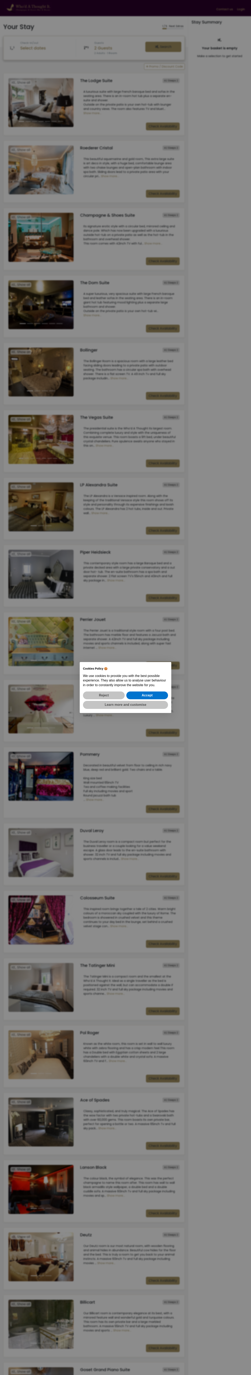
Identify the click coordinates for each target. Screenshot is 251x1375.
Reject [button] (104, 695)
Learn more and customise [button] (125, 704)
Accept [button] (147, 695)
